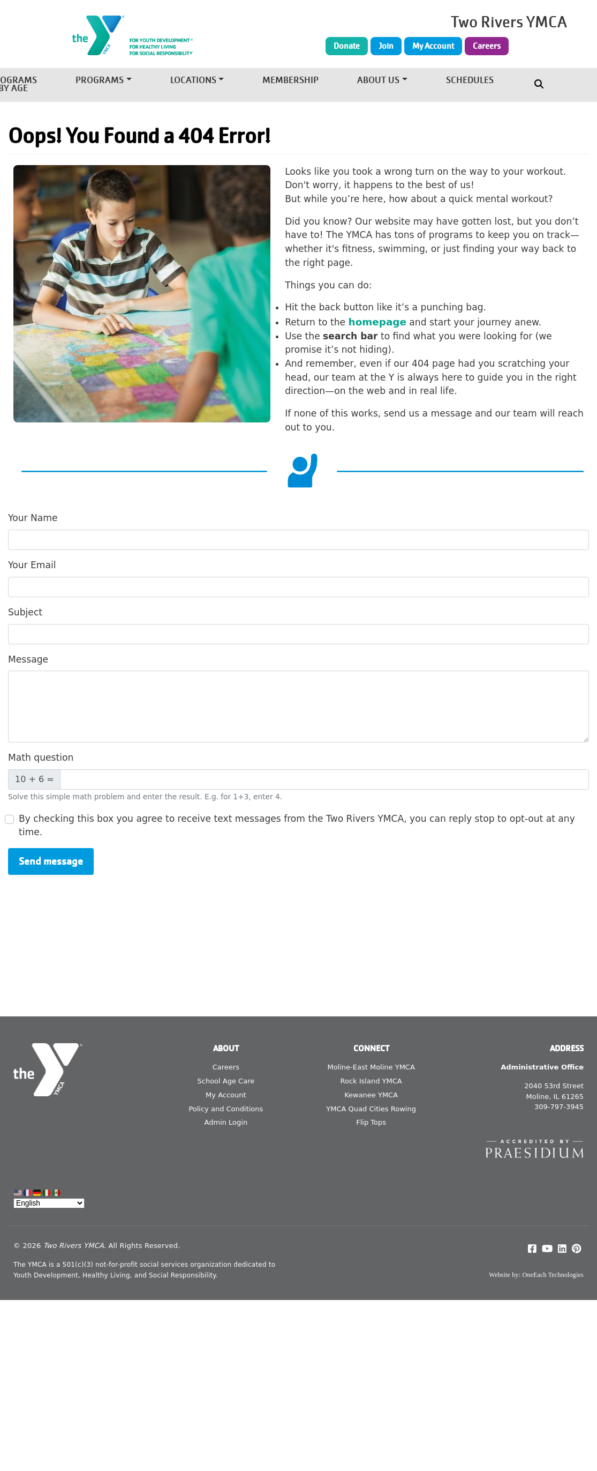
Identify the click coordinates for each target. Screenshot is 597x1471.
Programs (99, 80)
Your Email (32, 565)
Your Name (33, 517)
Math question (40, 757)
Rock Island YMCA (371, 1081)
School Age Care (226, 1081)
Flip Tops (371, 1122)
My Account (433, 46)
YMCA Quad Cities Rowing (371, 1109)
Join (386, 46)
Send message (51, 861)
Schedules (470, 80)
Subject (25, 612)
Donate (347, 46)
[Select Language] (49, 1203)
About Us (378, 80)
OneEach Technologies (553, 1275)
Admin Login (226, 1122)
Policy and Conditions (225, 1109)
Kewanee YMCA (371, 1095)
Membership (290, 80)
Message (28, 659)
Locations (193, 80)
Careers (487, 46)
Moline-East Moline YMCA (370, 1067)
